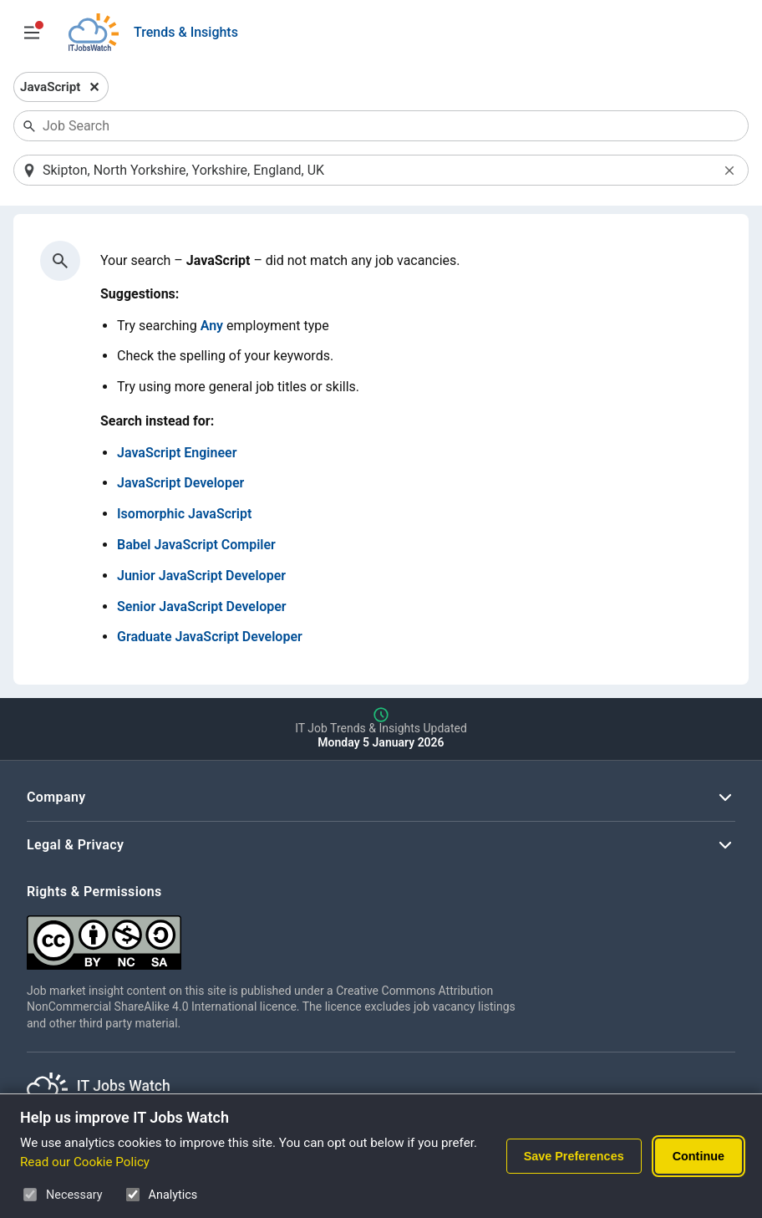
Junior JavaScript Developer (201, 576)
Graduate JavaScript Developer (209, 637)
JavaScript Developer (180, 483)
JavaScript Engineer (176, 453)
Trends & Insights (186, 32)
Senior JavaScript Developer (202, 606)
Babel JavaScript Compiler (196, 545)
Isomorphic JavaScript (184, 514)
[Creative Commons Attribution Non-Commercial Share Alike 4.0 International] (277, 936)
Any (212, 326)
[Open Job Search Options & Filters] (31, 32)
